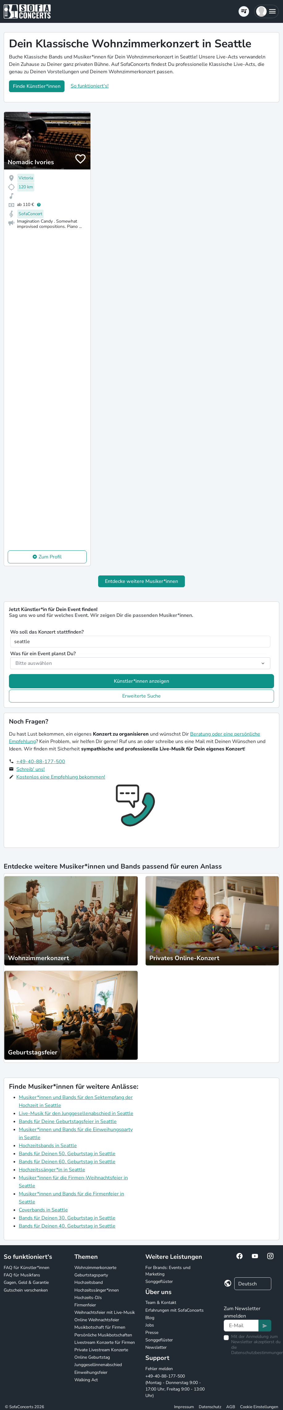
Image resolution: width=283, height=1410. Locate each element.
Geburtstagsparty (91, 1275)
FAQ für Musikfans (22, 1275)
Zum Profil (50, 556)
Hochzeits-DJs (88, 1298)
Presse (151, 1332)
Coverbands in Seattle (43, 1210)
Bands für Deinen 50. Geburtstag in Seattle (67, 1153)
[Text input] (241, 1325)
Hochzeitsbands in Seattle (48, 1145)
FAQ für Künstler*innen (26, 1268)
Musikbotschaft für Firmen (99, 1327)
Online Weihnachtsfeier (96, 1320)
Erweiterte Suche (141, 696)
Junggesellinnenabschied (98, 1365)
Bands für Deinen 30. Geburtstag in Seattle (67, 1218)
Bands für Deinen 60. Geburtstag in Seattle (67, 1161)
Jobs (149, 1325)
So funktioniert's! (90, 86)
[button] (266, 11)
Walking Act (86, 1380)
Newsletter (156, 1347)
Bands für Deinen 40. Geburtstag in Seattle (67, 1226)
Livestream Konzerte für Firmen (104, 1342)
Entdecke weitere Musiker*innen (141, 581)
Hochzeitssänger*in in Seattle (52, 1169)
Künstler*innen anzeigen (141, 681)
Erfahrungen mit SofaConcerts (174, 1310)
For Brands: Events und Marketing (167, 1271)
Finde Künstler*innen (36, 86)
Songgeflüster (159, 1281)
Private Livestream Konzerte (101, 1350)
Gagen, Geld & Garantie (26, 1282)
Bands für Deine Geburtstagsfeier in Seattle (68, 1121)
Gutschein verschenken (26, 1290)
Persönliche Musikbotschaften (103, 1335)
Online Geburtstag (92, 1357)
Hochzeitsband (88, 1282)
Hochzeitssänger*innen (96, 1290)
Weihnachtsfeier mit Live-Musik (104, 1312)
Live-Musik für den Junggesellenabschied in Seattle (76, 1113)
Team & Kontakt (160, 1302)
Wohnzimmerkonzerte (95, 1268)
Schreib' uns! (30, 769)
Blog (149, 1318)
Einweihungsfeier (90, 1372)
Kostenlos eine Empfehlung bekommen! (60, 777)
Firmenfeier (85, 1305)
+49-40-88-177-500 (40, 761)
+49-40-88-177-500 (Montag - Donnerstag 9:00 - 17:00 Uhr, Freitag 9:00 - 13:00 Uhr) (175, 1386)
